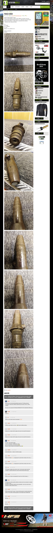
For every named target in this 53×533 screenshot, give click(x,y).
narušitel (9, 411)
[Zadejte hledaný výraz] (42, 4)
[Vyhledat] (49, 4)
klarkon (9, 401)
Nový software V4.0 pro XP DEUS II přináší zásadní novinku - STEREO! (42, 34)
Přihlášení (43, 1)
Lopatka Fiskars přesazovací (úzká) (40, 123)
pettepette (9, 449)
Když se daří (39, 92)
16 (26, 15)
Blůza (39, 31)
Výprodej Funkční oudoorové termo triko (40, 102)
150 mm (39, 29)
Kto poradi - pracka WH (41, 38)
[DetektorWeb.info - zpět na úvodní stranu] (12, 3)
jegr (8, 417)
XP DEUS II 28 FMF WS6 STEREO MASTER (40, 43)
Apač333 (13, 15)
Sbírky (16, 9)
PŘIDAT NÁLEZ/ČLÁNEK (45, 7)
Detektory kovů (26, 529)
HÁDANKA (39, 95)
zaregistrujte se (21, 397)
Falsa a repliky (6, 9)
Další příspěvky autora (18, 15)
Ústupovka (39, 36)
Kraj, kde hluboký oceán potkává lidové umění (42, 98)
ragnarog (9, 423)
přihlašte (28, 397)
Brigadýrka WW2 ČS (40, 88)
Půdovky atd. (11, 9)
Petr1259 (9, 434)
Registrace (48, 1)
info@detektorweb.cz (34, 529)
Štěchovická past (37, 59)
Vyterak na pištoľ (40, 90)
